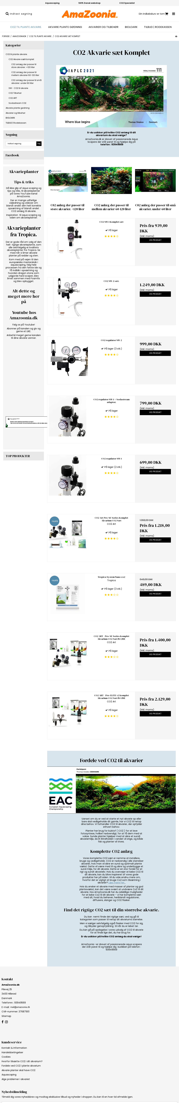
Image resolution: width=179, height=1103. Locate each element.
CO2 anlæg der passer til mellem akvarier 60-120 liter (25, 74)
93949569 (20, 1002)
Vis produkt (155, 240)
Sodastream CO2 (17, 103)
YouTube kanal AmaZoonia (27, 195)
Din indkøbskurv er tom (153, 13)
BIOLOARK (131, 27)
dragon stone (25, 273)
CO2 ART (13, 98)
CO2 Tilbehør (15, 93)
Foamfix (35, 278)
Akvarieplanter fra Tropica (23, 231)
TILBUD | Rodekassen (158, 27)
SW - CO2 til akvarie (18, 88)
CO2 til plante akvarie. (26, 27)
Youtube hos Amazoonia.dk (23, 315)
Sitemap (6, 1016)
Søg (39, 143)
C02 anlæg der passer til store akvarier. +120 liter (23, 66)
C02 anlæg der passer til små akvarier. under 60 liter (26, 81)
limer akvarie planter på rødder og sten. (23, 254)
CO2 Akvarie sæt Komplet (21, 59)
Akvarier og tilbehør (103, 27)
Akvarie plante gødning (65, 27)
